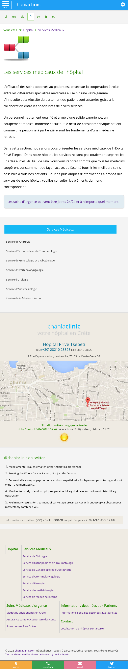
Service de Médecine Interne (23, 298)
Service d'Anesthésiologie (21, 289)
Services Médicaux (60, 229)
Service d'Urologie (17, 279)
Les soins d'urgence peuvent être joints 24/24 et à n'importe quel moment (63, 201)
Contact (67, 621)
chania (28, 4)
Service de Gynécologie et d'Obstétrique (30, 260)
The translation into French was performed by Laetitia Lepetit (37, 654)
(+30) (49, 520)
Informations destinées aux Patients (89, 605)
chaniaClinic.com (25, 650)
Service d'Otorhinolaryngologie (25, 270)
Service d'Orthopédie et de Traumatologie (31, 251)
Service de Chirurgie (18, 241)
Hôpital (12, 549)
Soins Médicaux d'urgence (26, 605)
